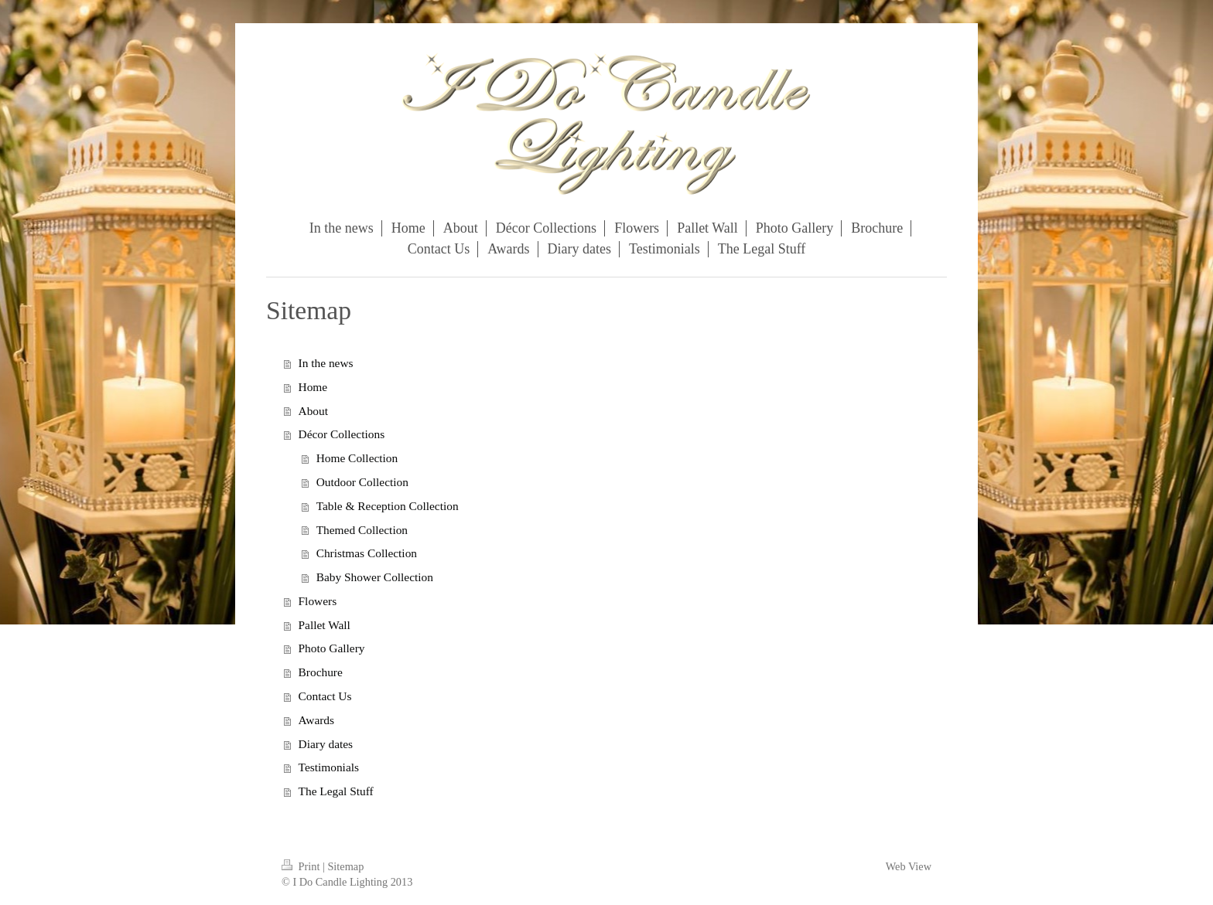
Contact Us (325, 696)
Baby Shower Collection (374, 576)
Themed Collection (362, 529)
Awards (316, 719)
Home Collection (357, 457)
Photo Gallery (332, 648)
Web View (908, 866)
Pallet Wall (324, 624)
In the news (326, 362)
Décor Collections (342, 434)
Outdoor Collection (362, 481)
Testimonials (329, 767)
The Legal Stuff (336, 791)
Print (302, 866)
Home (313, 386)
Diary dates (326, 743)
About (313, 410)
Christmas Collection (366, 553)
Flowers (318, 600)
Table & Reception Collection (387, 505)
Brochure (321, 672)
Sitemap (345, 866)
